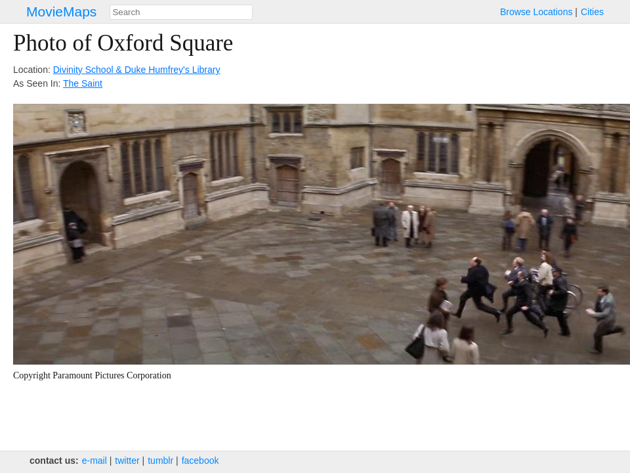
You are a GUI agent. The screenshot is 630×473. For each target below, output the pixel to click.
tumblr (160, 460)
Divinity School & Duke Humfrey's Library (136, 69)
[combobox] (181, 12)
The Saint (82, 83)
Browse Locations (536, 12)
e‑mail (94, 460)
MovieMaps (61, 11)
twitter (127, 460)
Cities (592, 12)
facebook (200, 460)
